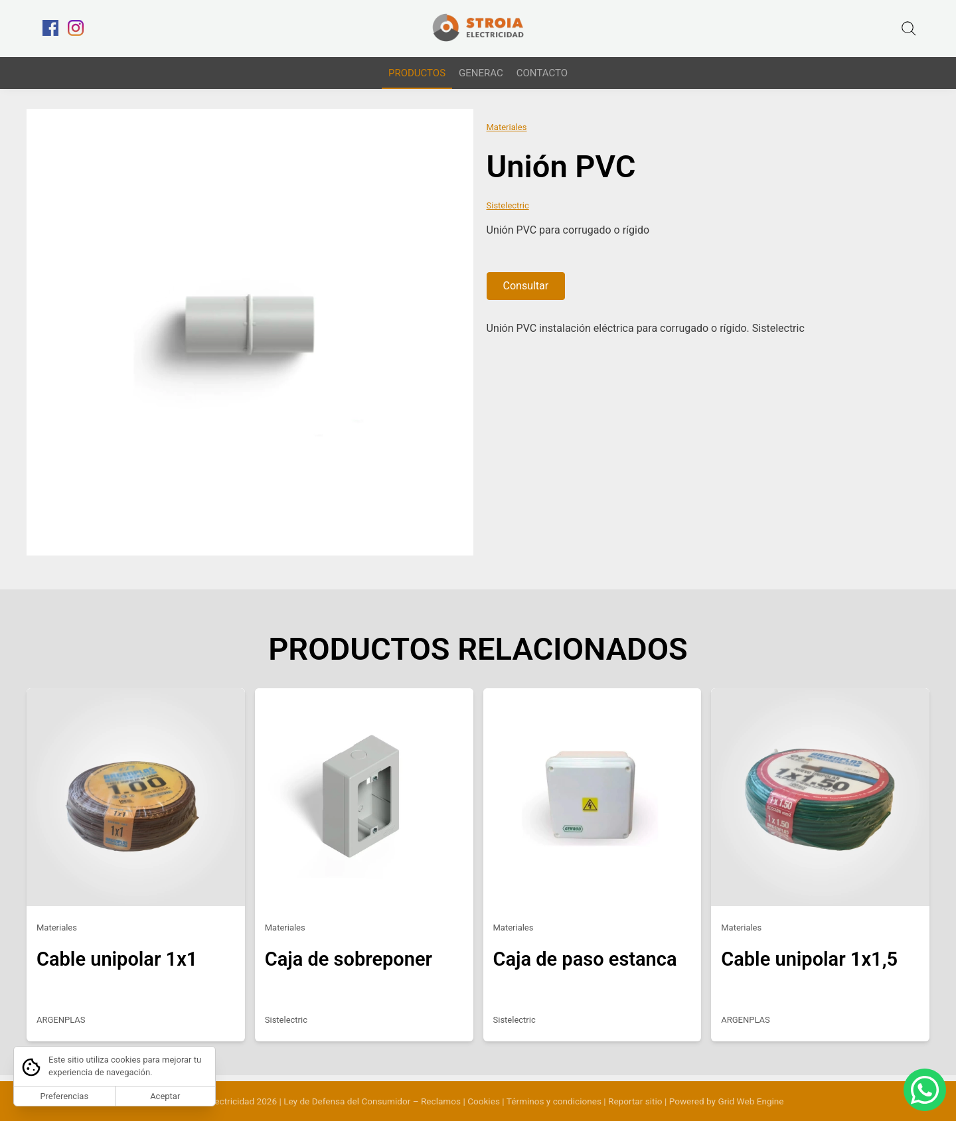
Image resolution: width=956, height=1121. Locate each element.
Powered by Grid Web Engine (726, 1101)
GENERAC (481, 73)
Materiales (507, 133)
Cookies (483, 1101)
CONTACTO (542, 73)
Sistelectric (508, 211)
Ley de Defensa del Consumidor (346, 1101)
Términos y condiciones (554, 1101)
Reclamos (441, 1101)
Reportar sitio (635, 1101)
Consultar (526, 291)
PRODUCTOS (416, 73)
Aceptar (165, 1096)
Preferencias (64, 1096)
